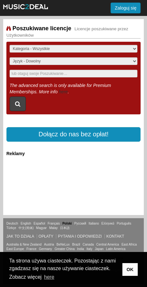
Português (124, 223)
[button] (73, 134)
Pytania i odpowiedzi (80, 236)
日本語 (65, 228)
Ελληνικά (107, 223)
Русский (80, 223)
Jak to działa (20, 236)
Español (39, 223)
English (25, 223)
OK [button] (130, 269)
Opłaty (46, 236)
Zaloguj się (125, 8)
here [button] (49, 277)
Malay (53, 228)
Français (54, 223)
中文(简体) (26, 228)
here (63, 91)
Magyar (41, 228)
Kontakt (115, 236)
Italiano (94, 223)
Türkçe (11, 228)
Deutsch (12, 223)
